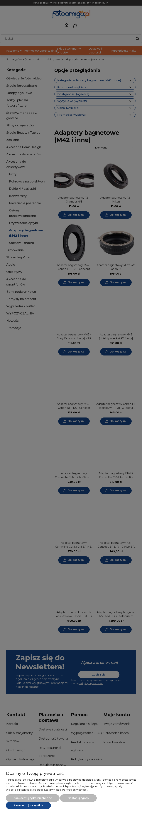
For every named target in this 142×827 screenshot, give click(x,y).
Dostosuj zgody (78, 798)
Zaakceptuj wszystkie (28, 805)
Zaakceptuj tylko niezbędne (32, 798)
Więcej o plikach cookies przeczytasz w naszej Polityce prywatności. (47, 789)
